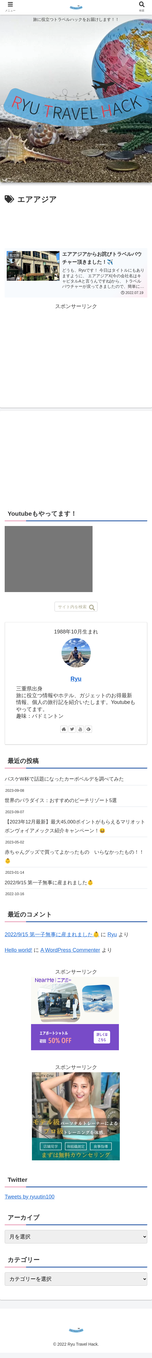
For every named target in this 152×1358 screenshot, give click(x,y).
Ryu (76, 679)
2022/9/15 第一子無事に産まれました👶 (52, 887)
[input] (75, 606)
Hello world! (18, 955)
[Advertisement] (76, 223)
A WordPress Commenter (70, 955)
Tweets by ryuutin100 (29, 1202)
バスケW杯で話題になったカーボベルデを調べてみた (68, 779)
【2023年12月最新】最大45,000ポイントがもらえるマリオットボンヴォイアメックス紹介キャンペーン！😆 (74, 828)
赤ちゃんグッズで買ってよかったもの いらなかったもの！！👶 (70, 860)
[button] (92, 608)
